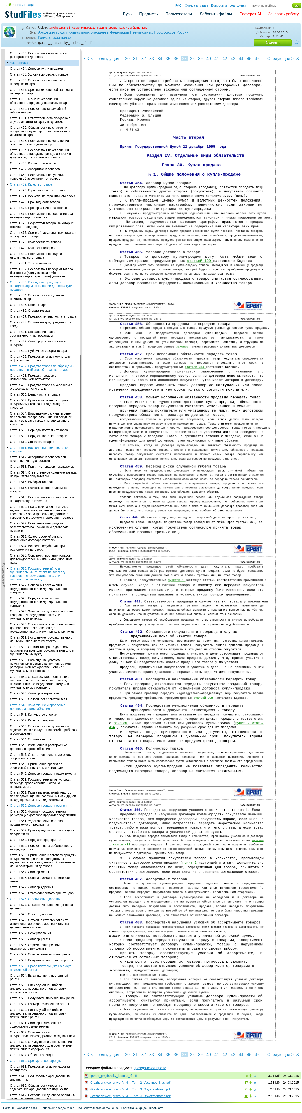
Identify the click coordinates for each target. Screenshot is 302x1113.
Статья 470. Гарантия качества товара (38, 190)
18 (246, 1096)
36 (176, 58)
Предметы (149, 14)
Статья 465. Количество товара (33, 163)
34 (160, 58)
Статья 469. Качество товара (31, 184)
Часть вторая (19, 62)
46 (257, 58)
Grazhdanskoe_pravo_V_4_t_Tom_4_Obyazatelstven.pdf (130, 1096)
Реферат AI (250, 14)
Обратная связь (196, 5)
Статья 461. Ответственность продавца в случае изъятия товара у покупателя (40, 120)
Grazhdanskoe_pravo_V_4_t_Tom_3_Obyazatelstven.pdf (130, 1089)
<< (86, 58)
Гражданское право (54, 37)
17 (246, 1082)
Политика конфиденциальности (142, 1108)
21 (246, 1089)
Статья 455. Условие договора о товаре (39, 74)
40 (208, 58)
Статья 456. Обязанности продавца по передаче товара (38, 82)
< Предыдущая (105, 58)
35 (168, 58)
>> (298, 58)
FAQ (178, 5)
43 (233, 58)
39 (200, 58)
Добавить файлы (216, 14)
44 (241, 58)
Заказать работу (283, 14)
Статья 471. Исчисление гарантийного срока (42, 196)
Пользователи (178, 14)
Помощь (8, 1108)
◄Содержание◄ (3, 128)
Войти (9, 5)
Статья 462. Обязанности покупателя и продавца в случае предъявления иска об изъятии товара (40, 131)
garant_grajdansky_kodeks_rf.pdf (113, 1076)
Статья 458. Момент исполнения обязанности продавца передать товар (38, 101)
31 (135, 58)
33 (151, 58)
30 (127, 58)
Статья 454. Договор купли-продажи (36, 68)
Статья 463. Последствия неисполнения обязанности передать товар (39, 142)
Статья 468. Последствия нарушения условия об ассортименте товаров (37, 176)
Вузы (127, 14)
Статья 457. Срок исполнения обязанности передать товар (41, 91)
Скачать (272, 42)
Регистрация (26, 5)
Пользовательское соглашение (98, 1108)
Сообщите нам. (137, 27)
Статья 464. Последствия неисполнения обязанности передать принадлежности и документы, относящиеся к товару (40, 153)
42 (225, 58)
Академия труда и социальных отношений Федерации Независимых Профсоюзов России (113, 32)
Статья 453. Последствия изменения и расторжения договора (38, 55)
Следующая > (280, 58)
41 (216, 58)
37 (184, 58)
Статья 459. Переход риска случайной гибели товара (38, 110)
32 (143, 58)
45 (249, 58)
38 (192, 58)
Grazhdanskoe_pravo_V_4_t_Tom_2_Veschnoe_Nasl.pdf (130, 1082)
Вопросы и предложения (229, 5)
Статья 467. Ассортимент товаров (35, 169)
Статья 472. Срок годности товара (35, 202)
